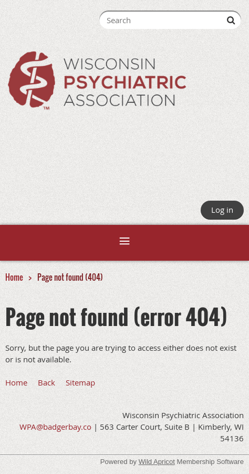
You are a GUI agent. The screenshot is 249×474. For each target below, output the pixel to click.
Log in (222, 209)
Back (46, 382)
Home (14, 277)
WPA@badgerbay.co (55, 426)
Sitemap (80, 382)
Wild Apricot (157, 462)
